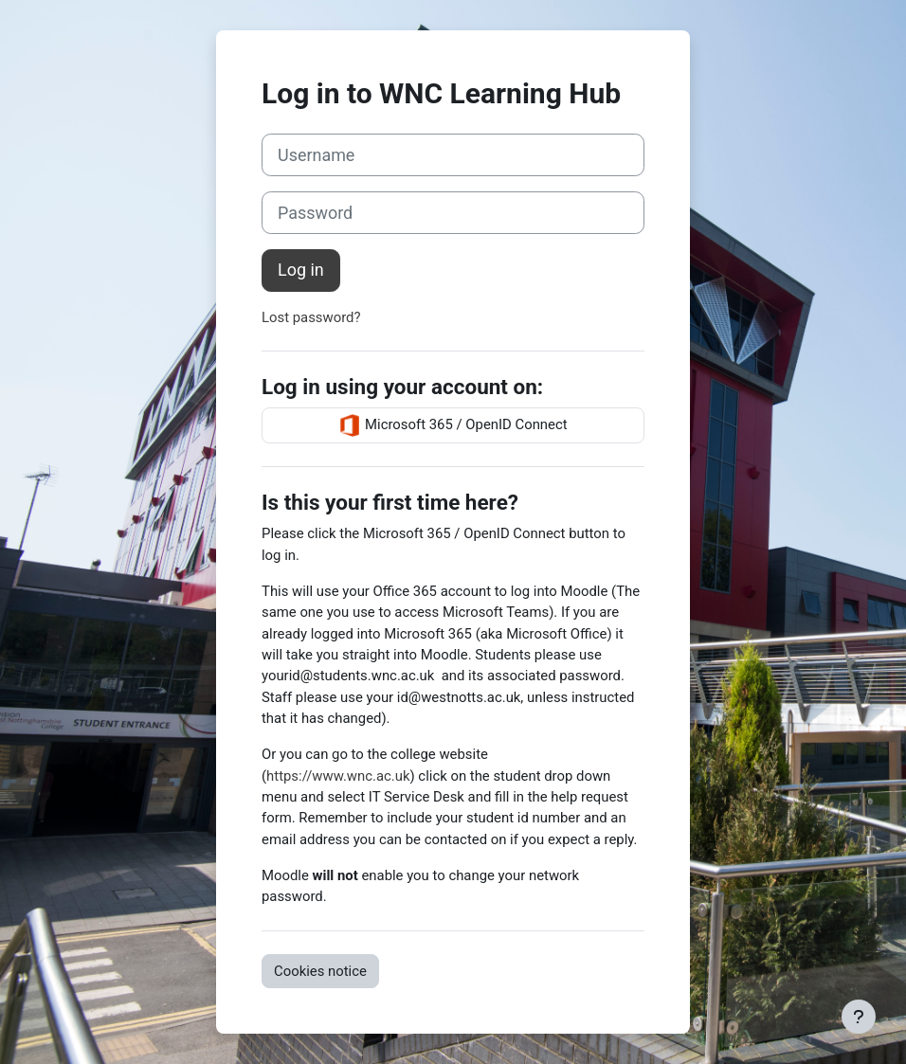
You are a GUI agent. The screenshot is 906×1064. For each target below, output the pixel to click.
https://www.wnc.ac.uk (337, 775)
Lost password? (311, 317)
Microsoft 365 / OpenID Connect (452, 425)
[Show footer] (859, 1017)
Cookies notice (320, 971)
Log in (301, 270)
